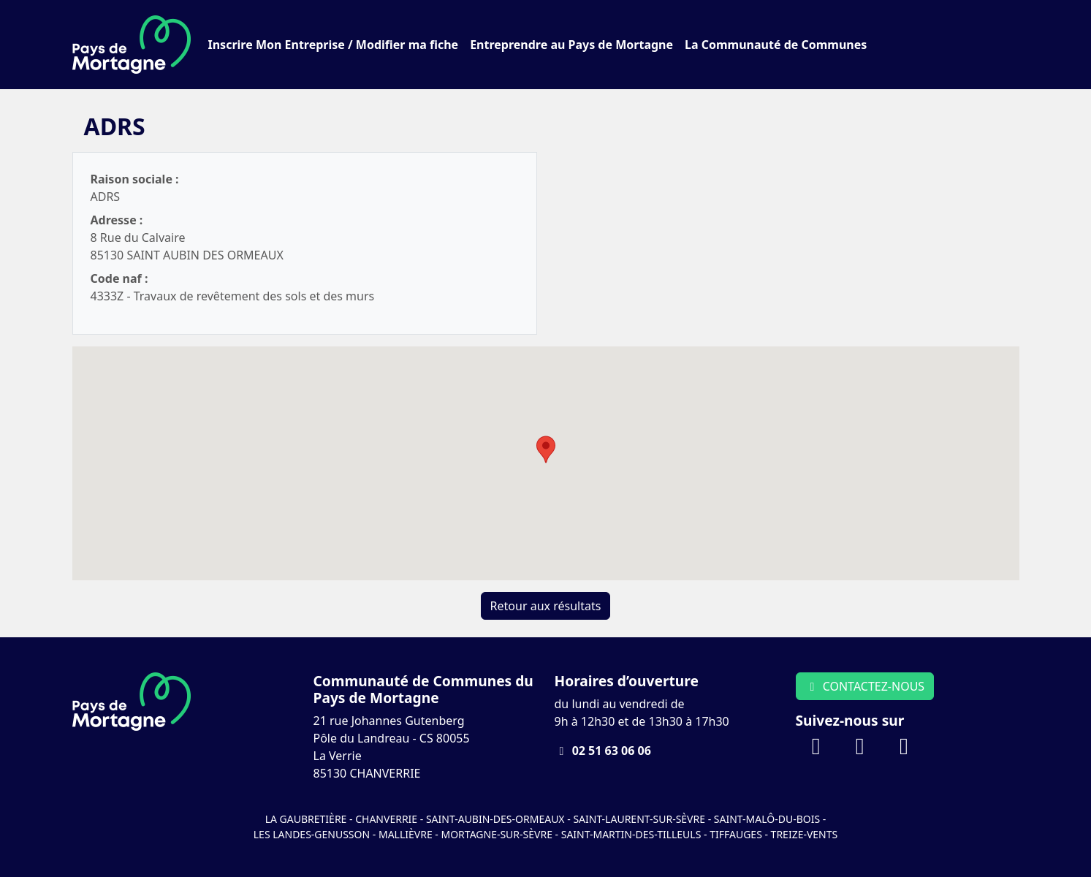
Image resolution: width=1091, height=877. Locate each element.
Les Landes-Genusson (313, 834)
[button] (545, 449)
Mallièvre (406, 834)
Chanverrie (386, 819)
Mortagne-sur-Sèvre (496, 834)
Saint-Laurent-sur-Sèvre (639, 819)
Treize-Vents (804, 834)
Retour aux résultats (545, 606)
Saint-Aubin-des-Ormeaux (495, 819)
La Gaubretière (306, 819)
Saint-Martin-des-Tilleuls (631, 834)
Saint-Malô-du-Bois (768, 819)
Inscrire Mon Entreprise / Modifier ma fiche (333, 45)
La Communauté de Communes (776, 45)
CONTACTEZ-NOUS (865, 686)
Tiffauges (736, 834)
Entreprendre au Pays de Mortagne (571, 45)
